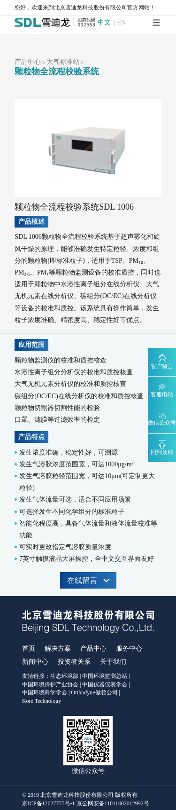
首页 (28, 648)
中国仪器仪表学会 (104, 684)
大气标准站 (62, 62)
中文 (104, 22)
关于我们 (113, 661)
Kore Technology (41, 701)
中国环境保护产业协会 (50, 684)
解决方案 (58, 648)
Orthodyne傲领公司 (94, 692)
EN (121, 22)
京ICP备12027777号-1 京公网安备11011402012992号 (85, 803)
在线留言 (88, 580)
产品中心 (28, 62)
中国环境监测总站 (104, 676)
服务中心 (129, 648)
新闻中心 (35, 661)
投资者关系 (74, 661)
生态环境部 (64, 676)
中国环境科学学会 (44, 692)
